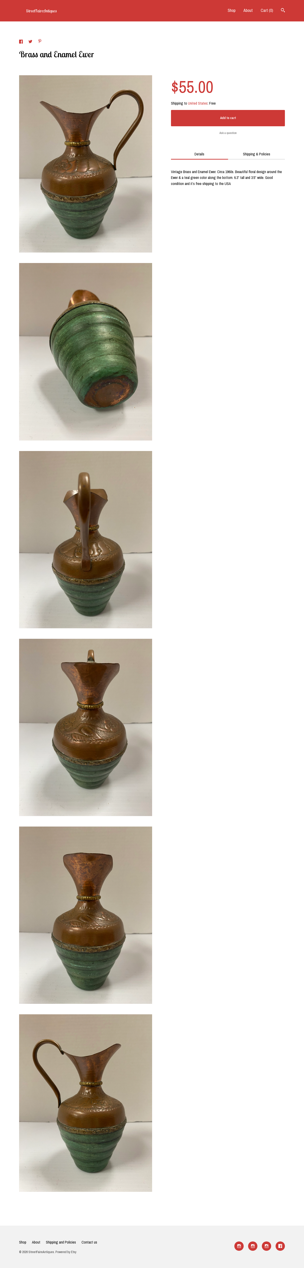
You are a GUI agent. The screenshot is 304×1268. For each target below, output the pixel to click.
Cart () (267, 10)
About (248, 10)
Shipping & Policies (256, 154)
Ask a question (228, 133)
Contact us (89, 1242)
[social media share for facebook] (21, 42)
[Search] (283, 11)
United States (198, 103)
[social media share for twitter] (30, 42)
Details (199, 154)
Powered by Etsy (65, 1252)
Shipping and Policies (61, 1242)
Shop (232, 10)
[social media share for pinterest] (40, 41)
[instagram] (239, 1246)
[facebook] (280, 1246)
